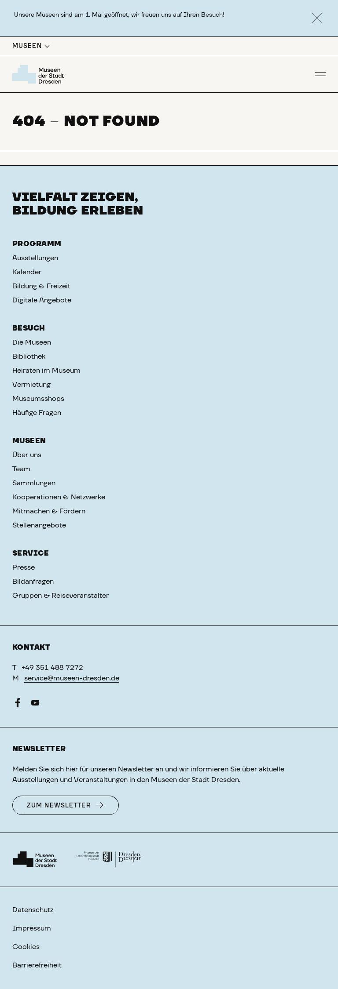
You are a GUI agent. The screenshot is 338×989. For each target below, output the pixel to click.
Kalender (26, 272)
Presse (23, 567)
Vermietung (31, 384)
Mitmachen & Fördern (48, 511)
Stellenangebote (39, 525)
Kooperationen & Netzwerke (58, 497)
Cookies (26, 946)
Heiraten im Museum (46, 370)
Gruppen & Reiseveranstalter (60, 595)
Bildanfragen (33, 581)
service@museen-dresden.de (71, 678)
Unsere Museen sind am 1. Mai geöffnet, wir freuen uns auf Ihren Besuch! (119, 15)
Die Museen (31, 342)
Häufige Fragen (36, 412)
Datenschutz (32, 909)
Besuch (28, 328)
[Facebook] (17, 704)
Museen (29, 440)
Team (21, 469)
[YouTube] (35, 704)
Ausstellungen (35, 258)
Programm (37, 243)
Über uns (26, 454)
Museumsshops (38, 398)
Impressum (31, 928)
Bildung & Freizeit (41, 286)
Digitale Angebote (41, 300)
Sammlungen (33, 483)
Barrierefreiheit (37, 965)
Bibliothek (28, 356)
